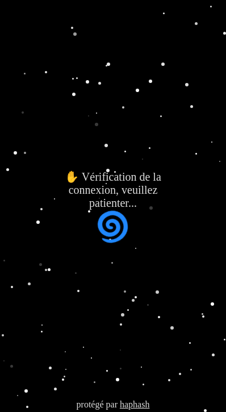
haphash (134, 404)
